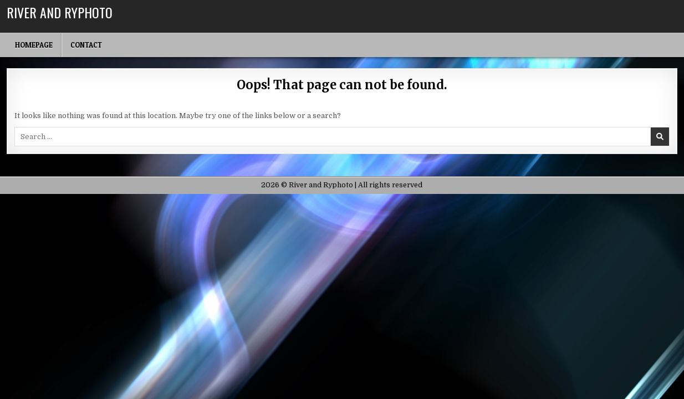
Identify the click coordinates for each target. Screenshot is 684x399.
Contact (86, 44)
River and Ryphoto (60, 12)
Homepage (34, 44)
